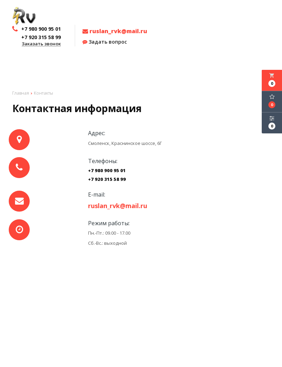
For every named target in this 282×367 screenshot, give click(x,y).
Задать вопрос (104, 41)
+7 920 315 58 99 (107, 179)
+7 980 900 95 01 (107, 170)
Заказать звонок (41, 44)
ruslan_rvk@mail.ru (114, 31)
